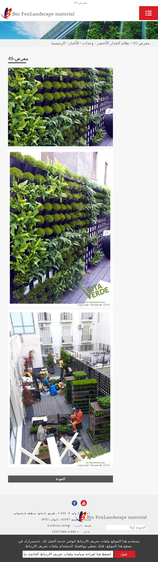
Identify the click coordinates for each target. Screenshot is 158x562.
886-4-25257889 (64, 531)
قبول (123, 554)
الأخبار (74, 43)
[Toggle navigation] (148, 13)
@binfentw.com (59, 525)
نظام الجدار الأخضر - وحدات (106, 43)
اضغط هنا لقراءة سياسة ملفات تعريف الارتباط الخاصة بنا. (68, 554)
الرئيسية (58, 43)
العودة (60, 479)
